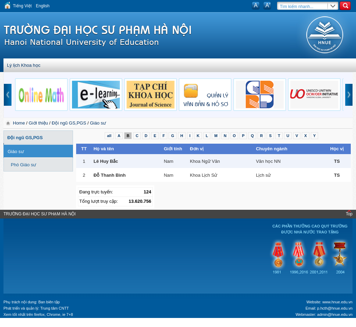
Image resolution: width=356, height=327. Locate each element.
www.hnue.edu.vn (337, 302)
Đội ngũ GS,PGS (69, 123)
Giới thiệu (38, 123)
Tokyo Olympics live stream (25, 324)
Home (19, 123)
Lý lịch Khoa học (23, 65)
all (109, 136)
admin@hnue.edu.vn (335, 314)
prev (7, 95)
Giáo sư (98, 123)
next (349, 95)
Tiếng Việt (22, 5)
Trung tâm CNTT (54, 308)
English (42, 5)
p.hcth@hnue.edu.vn (335, 308)
